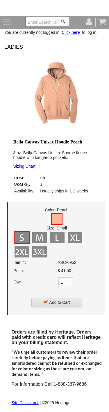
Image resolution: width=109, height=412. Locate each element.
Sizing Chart (24, 166)
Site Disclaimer (25, 402)
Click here (71, 32)
